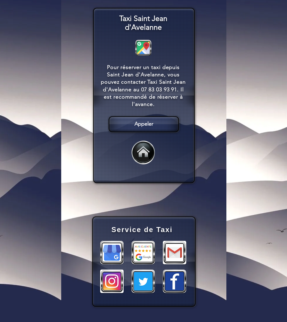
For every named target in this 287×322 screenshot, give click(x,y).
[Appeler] (144, 124)
